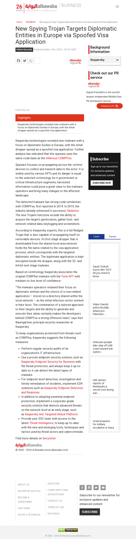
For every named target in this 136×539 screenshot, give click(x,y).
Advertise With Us (29, 491)
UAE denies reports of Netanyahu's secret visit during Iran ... (103, 386)
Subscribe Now (102, 183)
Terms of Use (56, 507)
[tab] (96, 236)
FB (82, 486)
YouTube (103, 486)
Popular (112, 236)
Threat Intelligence (41, 423)
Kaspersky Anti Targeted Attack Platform (51, 414)
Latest (96, 236)
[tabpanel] (104, 337)
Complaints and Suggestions (58, 492)
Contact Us (55, 500)
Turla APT (67, 276)
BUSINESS (31, 22)
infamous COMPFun (58, 158)
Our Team (24, 508)
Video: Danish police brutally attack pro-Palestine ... (101, 309)
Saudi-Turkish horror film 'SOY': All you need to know (102, 271)
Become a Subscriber (25, 499)
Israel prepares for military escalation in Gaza (103, 424)
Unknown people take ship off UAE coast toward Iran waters (103, 347)
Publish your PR (107, 106)
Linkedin (89, 486)
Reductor (73, 210)
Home (19, 22)
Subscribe (90, 512)
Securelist (49, 438)
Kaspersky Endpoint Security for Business (48, 361)
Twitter (96, 486)
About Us (23, 484)
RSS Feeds (54, 513)
